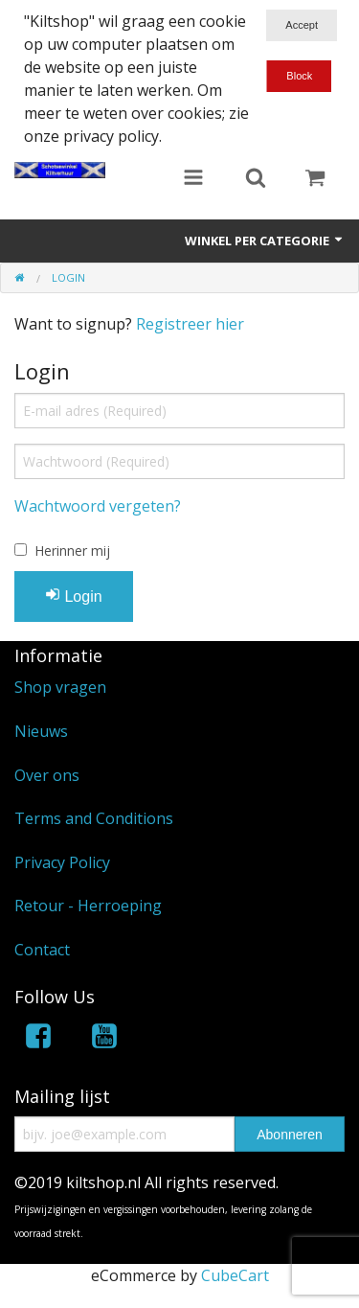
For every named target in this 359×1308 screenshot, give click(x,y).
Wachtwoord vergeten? (97, 505)
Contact (42, 949)
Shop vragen (60, 687)
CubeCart (235, 1275)
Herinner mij (72, 550)
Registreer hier (190, 323)
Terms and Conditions (93, 818)
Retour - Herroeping (88, 905)
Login (73, 595)
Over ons (46, 775)
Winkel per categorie (265, 240)
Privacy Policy (62, 862)
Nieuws (41, 731)
